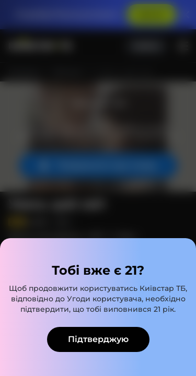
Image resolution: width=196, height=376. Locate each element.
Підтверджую (98, 339)
